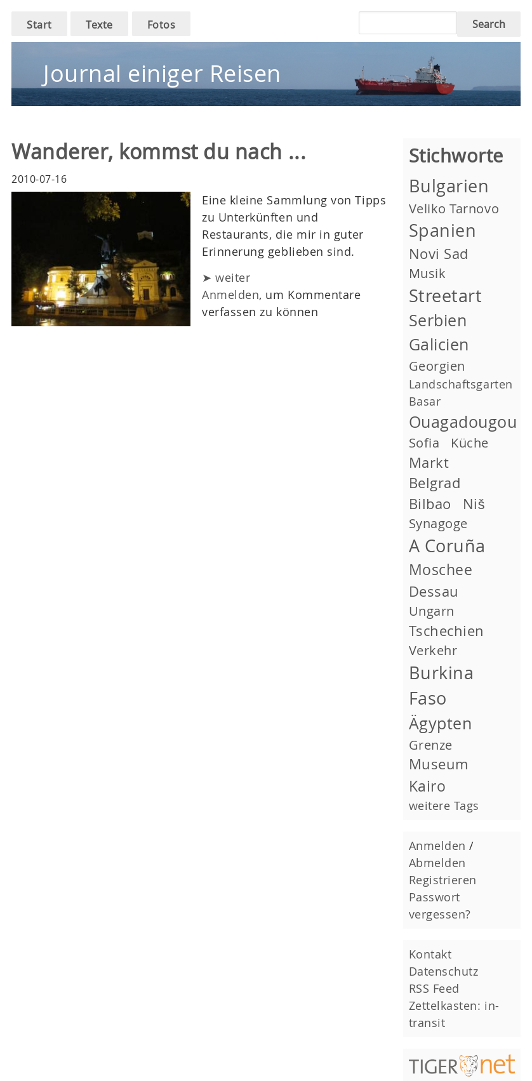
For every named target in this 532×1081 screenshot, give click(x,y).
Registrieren (443, 879)
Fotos (161, 25)
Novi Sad (439, 253)
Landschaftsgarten (461, 384)
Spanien (443, 230)
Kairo (427, 786)
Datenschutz (444, 971)
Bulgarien (449, 186)
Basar (425, 401)
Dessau (434, 591)
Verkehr (433, 650)
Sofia (424, 442)
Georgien (437, 366)
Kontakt (430, 954)
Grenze (431, 744)
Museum (439, 764)
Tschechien (446, 630)
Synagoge (438, 523)
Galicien (439, 344)
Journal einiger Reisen (162, 73)
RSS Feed (434, 988)
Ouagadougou (463, 421)
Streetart (445, 295)
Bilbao (430, 503)
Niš (474, 503)
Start (39, 25)
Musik (427, 273)
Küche (470, 442)
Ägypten (440, 723)
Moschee (441, 569)
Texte (99, 25)
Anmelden (230, 294)
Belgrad (435, 483)
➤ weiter (226, 277)
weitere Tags (444, 805)
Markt (429, 462)
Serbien (438, 320)
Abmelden (437, 862)
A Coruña (447, 545)
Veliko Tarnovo (454, 208)
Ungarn (432, 611)
